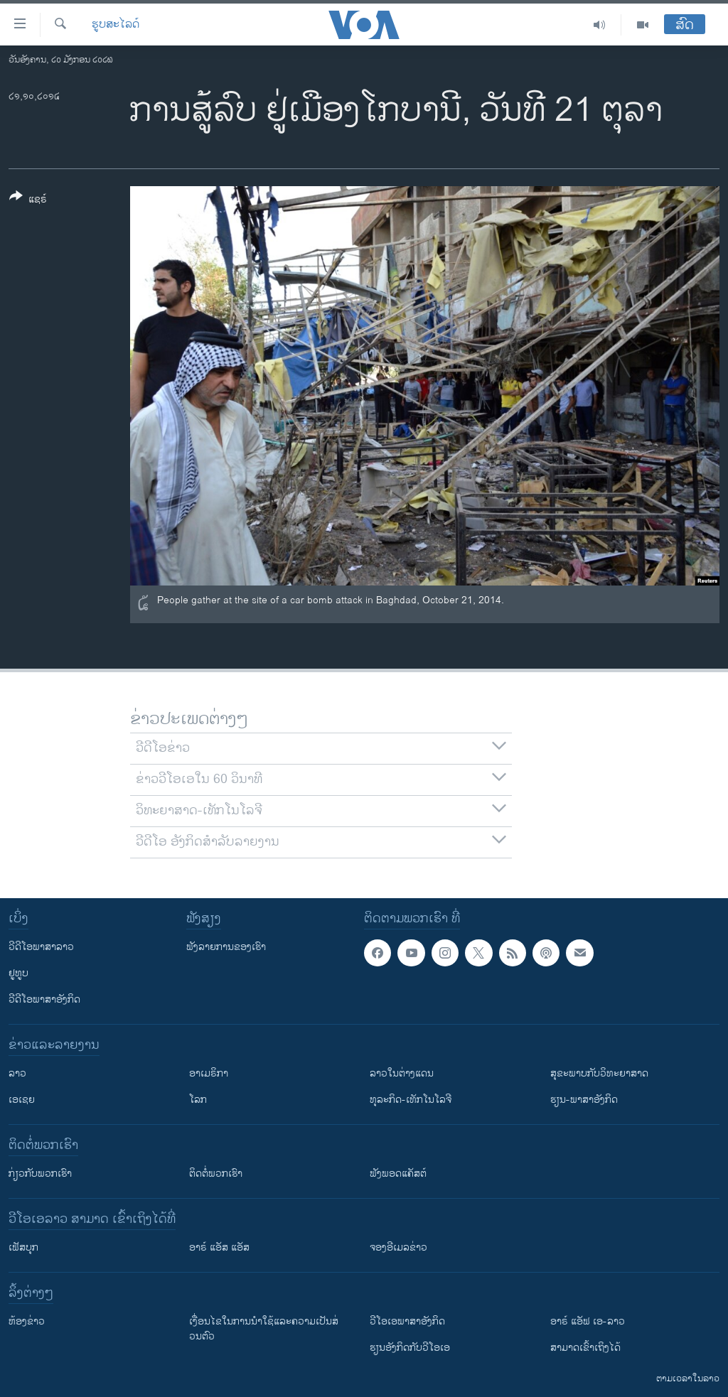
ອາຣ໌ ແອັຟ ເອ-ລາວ (587, 1321)
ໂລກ (198, 1099)
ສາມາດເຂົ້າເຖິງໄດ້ (585, 1347)
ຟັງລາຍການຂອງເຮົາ (226, 946)
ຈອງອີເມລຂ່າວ (398, 1247)
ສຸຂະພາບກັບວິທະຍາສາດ (599, 1073)
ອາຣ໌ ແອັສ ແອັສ (219, 1247)
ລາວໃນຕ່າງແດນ (402, 1073)
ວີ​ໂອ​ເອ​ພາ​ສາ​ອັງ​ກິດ (407, 1321)
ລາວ (17, 1073)
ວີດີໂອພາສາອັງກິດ (44, 999)
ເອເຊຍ (22, 1099)
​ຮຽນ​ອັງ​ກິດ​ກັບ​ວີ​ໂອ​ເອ (410, 1347)
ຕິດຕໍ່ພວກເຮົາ (215, 1173)
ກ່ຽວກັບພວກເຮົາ (40, 1173)
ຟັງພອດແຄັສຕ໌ (398, 1173)
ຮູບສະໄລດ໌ (115, 24)
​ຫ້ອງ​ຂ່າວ (27, 1321)
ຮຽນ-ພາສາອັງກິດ (584, 1099)
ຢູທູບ (18, 973)
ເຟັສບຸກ (23, 1247)
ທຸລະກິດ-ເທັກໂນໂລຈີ (410, 1099)
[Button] (28, 200)
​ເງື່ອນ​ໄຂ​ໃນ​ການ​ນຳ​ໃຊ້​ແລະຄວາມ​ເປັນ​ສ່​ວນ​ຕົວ (263, 1329)
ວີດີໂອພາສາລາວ (41, 946)
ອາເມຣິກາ (208, 1073)
